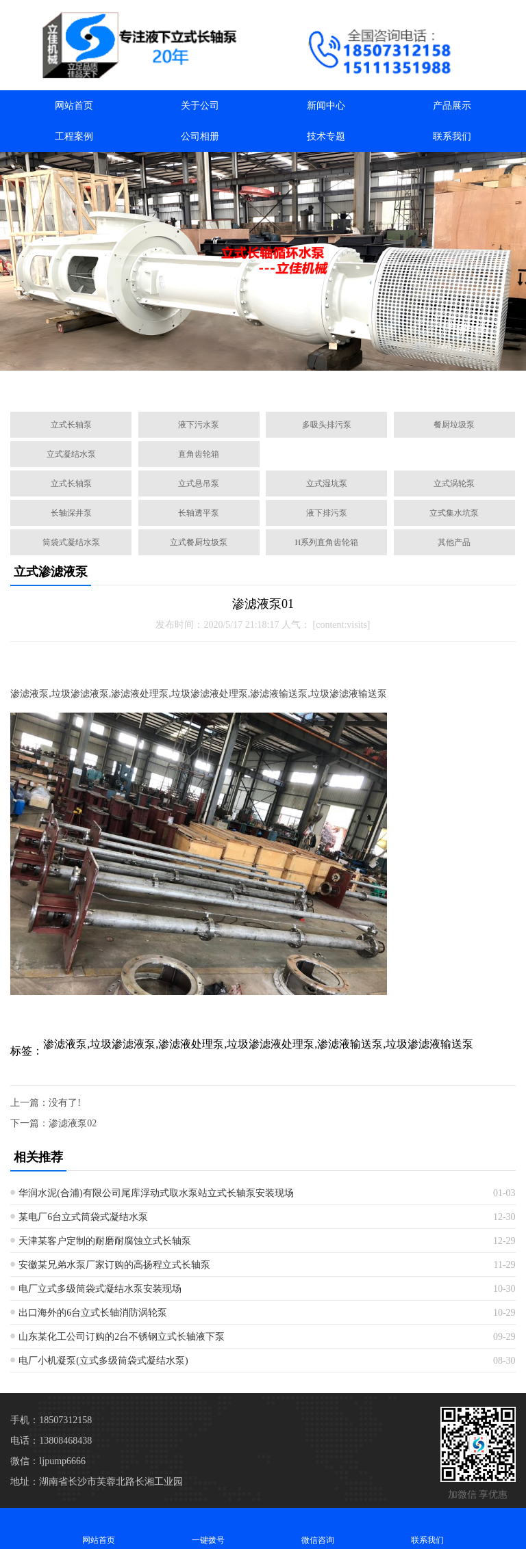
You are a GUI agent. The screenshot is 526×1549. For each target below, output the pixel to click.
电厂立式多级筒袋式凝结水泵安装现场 (99, 1289)
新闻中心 (326, 106)
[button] (197, 385)
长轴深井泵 (71, 513)
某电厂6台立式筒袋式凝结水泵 (83, 1217)
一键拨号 (208, 1528)
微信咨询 (318, 1528)
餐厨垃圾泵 (454, 424)
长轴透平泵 (198, 513)
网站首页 (74, 106)
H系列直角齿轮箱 (327, 542)
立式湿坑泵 (326, 483)
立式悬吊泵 (198, 483)
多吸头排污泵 (326, 424)
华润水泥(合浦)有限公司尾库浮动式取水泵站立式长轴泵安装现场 (155, 1193)
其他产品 (454, 542)
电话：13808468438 (51, 1440)
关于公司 (200, 106)
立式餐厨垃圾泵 (198, 542)
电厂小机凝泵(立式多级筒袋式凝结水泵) (103, 1360)
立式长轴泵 (71, 424)
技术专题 (326, 136)
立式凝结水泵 (71, 454)
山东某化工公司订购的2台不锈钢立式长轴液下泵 (121, 1337)
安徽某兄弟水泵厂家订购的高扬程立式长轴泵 (114, 1265)
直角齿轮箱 (198, 454)
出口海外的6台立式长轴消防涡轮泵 (92, 1313)
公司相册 (200, 136)
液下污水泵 (198, 424)
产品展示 (452, 106)
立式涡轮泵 (454, 483)
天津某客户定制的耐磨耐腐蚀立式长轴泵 (104, 1241)
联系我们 (452, 136)
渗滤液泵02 (73, 1123)
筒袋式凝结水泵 (71, 542)
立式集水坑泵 (454, 513)
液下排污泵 (326, 513)
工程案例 (74, 136)
